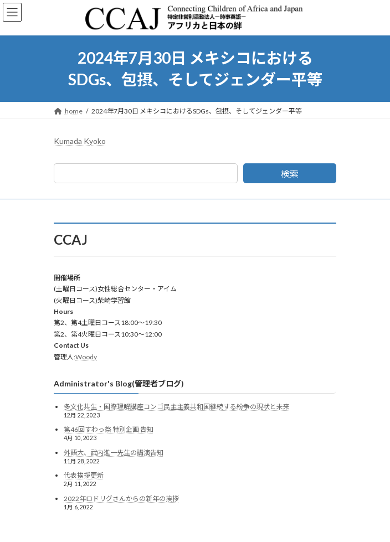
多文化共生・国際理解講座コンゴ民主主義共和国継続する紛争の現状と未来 (177, 406)
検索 (290, 173)
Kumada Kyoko (80, 141)
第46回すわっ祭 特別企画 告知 (108, 429)
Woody (86, 357)
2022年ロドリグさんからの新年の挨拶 (121, 498)
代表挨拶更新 (84, 475)
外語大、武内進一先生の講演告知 (113, 452)
